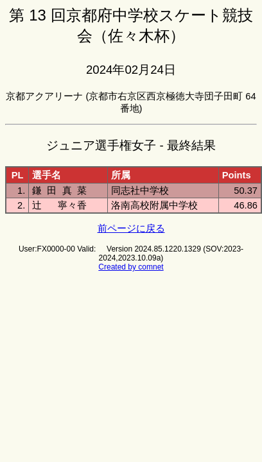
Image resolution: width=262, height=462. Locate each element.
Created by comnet (130, 266)
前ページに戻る (131, 228)
